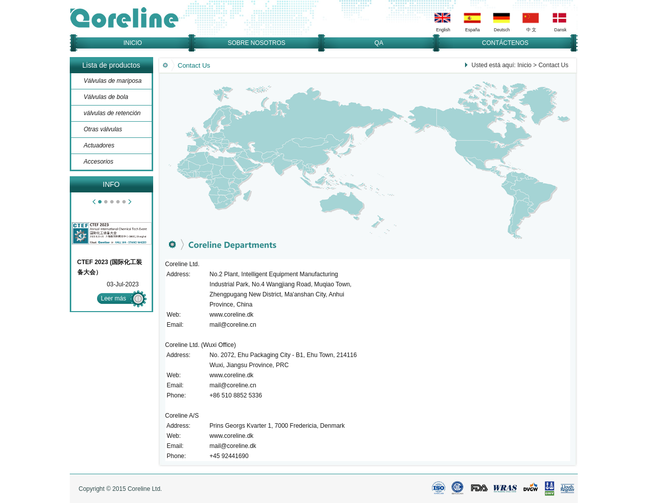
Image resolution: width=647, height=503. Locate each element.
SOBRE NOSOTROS (256, 42)
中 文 (531, 29)
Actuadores (99, 145)
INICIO (132, 42)
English (443, 29)
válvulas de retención (112, 113)
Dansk (560, 29)
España (472, 29)
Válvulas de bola (106, 96)
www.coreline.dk (232, 314)
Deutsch (502, 29)
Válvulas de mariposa (113, 80)
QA (379, 42)
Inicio (524, 65)
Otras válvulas (103, 129)
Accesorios (99, 161)
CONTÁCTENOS (505, 42)
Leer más (113, 298)
